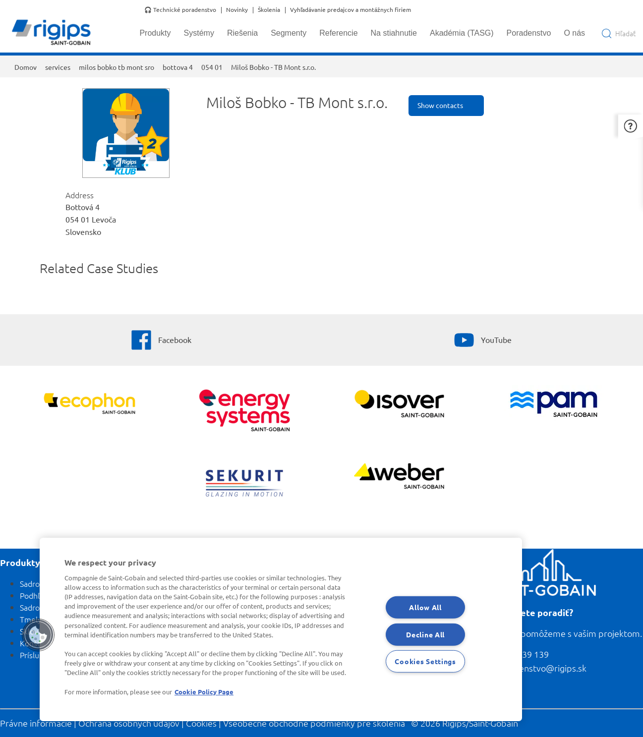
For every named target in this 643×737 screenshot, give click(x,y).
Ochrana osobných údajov (128, 723)
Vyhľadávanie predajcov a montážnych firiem (350, 9)
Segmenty (288, 33)
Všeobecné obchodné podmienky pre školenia (314, 723)
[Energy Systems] (244, 411)
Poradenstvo (529, 33)
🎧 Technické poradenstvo (180, 9)
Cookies (201, 723)
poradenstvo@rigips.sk (540, 668)
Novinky (237, 9)
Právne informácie (36, 723)
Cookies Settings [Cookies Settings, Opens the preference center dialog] (425, 661)
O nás (574, 33)
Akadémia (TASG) (462, 33)
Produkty (155, 33)
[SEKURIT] (244, 484)
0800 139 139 (522, 654)
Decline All (425, 633)
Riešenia (242, 33)
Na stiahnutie (394, 33)
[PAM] (553, 405)
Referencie (338, 33)
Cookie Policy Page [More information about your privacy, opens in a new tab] (204, 691)
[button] (630, 125)
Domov (25, 66)
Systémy (199, 33)
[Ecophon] (89, 405)
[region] (281, 629)
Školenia (269, 9)
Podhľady (36, 595)
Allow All (425, 607)
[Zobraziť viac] (398, 405)
